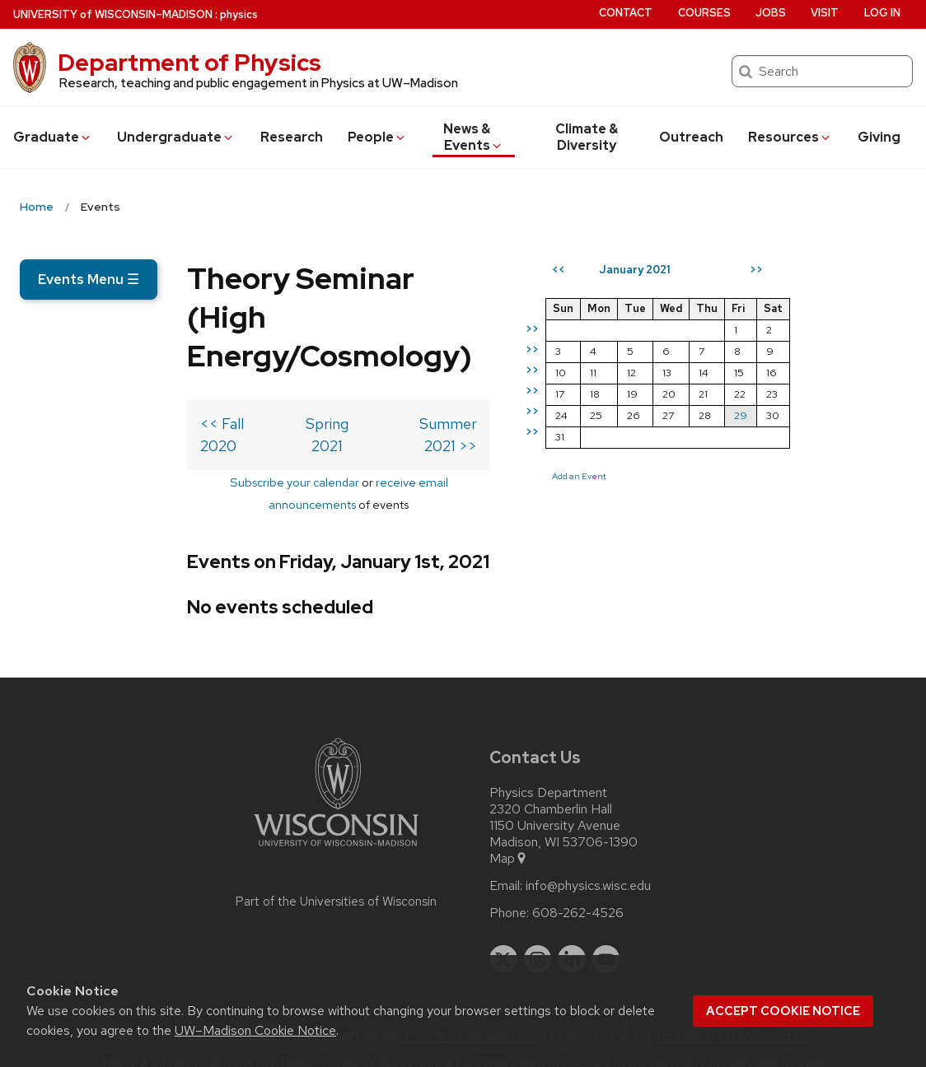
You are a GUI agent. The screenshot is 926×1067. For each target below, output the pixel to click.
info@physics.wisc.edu (588, 863)
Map (508, 835)
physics (239, 14)
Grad (52, 137)
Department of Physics (189, 62)
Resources (790, 137)
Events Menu (88, 279)
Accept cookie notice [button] (783, 1011)
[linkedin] (572, 936)
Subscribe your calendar (197, 481)
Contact (625, 13)
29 (857, 475)
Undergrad (176, 137)
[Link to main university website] (336, 826)
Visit (825, 13)
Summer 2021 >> (536, 445)
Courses (704, 13)
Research (291, 137)
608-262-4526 (578, 890)
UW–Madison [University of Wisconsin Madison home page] (113, 14)
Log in (882, 13)
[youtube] (606, 936)
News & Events (473, 137)
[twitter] (503, 936)
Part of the (336, 878)
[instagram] (538, 936)
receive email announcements (359, 481)
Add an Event (695, 535)
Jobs (770, 13)
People (377, 137)
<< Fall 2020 (74, 445)
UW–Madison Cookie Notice (255, 1030)
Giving (879, 137)
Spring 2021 (287, 445)
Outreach (691, 137)
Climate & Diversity (586, 137)
